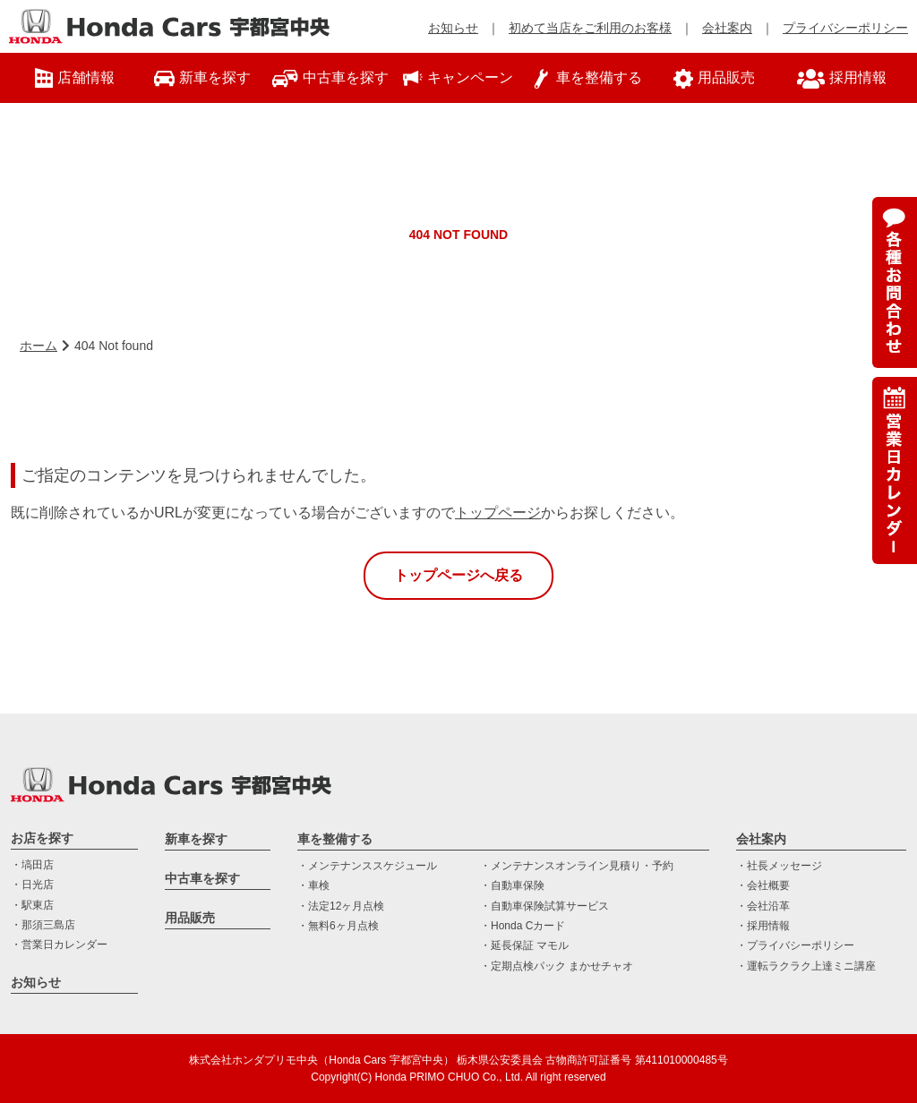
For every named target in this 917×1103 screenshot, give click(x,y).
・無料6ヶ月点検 (338, 925)
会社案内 (727, 28)
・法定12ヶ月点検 (340, 906)
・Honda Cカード (522, 925)
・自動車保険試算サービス (544, 906)
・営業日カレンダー (59, 944)
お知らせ (453, 28)
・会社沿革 (763, 906)
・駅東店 (32, 905)
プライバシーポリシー (845, 28)
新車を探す (196, 839)
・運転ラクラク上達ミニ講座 (806, 966)
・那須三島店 (43, 925)
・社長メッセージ (779, 865)
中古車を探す (202, 878)
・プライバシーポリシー (795, 945)
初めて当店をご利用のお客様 (590, 28)
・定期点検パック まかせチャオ (556, 966)
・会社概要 (763, 885)
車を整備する (335, 839)
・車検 (313, 885)
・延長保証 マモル (524, 945)
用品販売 (190, 918)
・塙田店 (32, 865)
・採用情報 (763, 925)
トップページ (498, 512)
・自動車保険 (512, 885)
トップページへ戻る (458, 575)
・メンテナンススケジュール (367, 865)
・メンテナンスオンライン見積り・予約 (576, 865)
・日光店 (32, 884)
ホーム (38, 345)
